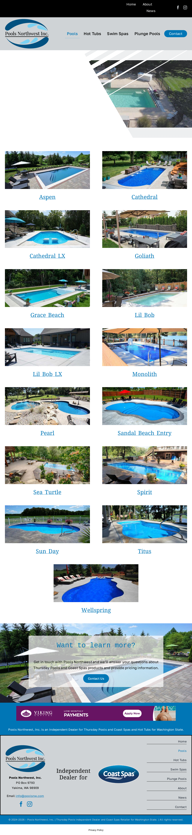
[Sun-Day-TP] (47, 507)
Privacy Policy (96, 830)
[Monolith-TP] (144, 329)
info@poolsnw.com (30, 795)
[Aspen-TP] (47, 152)
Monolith (144, 375)
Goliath (144, 257)
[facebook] (178, 7)
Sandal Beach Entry (144, 434)
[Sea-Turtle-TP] (47, 448)
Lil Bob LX (47, 375)
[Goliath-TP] (144, 211)
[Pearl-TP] (47, 388)
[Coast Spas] (119, 765)
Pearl (47, 434)
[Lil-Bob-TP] (144, 270)
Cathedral (145, 198)
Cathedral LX (47, 257)
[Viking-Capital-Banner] (96, 707)
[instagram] (185, 7)
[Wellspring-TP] (96, 566)
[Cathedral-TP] (144, 152)
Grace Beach (47, 316)
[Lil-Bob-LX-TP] (47, 329)
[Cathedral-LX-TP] (47, 211)
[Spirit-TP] (144, 448)
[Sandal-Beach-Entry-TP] (144, 388)
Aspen (47, 198)
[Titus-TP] (144, 507)
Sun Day (47, 552)
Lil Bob (145, 316)
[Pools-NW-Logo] (27, 20)
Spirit (144, 493)
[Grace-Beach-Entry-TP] (47, 270)
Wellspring (96, 611)
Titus (144, 552)
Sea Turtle (47, 493)
